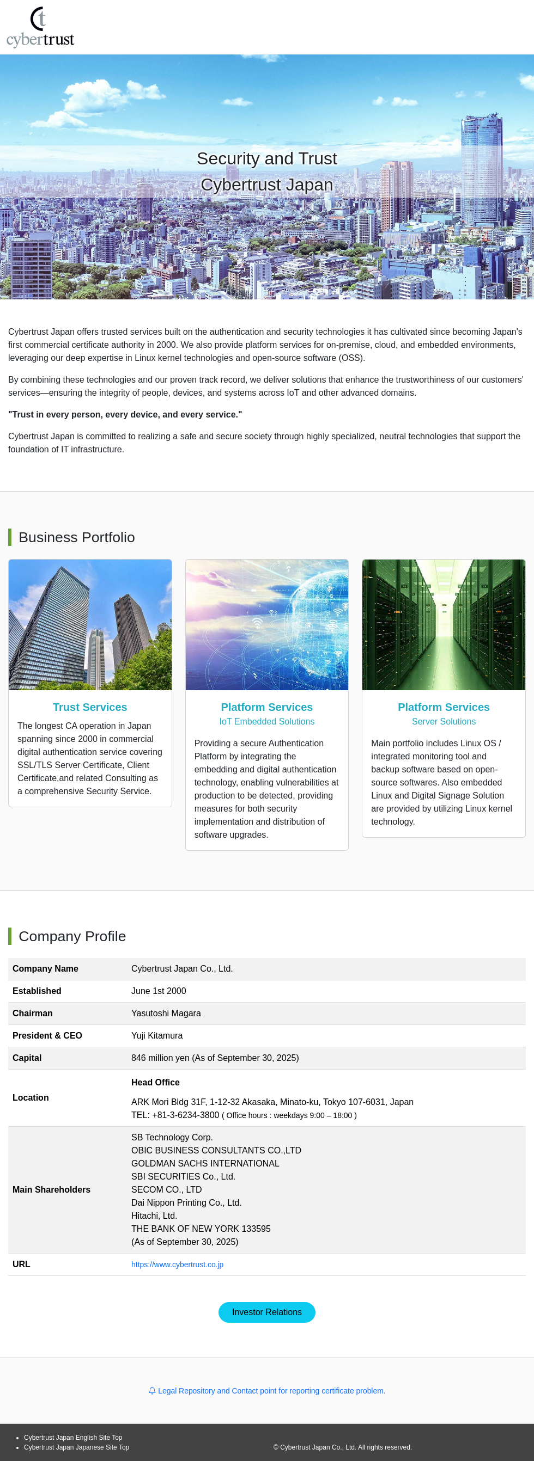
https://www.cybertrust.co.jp (184, 1264)
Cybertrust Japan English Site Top (73, 1437)
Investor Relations (267, 1312)
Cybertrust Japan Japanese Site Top (76, 1447)
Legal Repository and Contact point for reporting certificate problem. (267, 1390)
